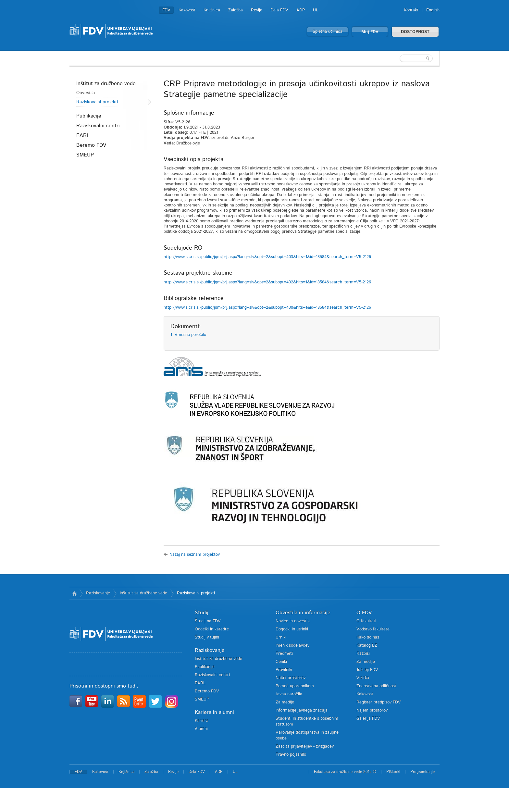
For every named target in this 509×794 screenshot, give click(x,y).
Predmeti (284, 653)
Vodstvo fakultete (373, 629)
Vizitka (362, 678)
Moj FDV (370, 32)
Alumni (201, 729)
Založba (235, 10)
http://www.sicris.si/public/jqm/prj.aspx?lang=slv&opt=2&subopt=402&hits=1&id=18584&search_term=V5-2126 (267, 282)
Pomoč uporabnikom (295, 686)
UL (315, 10)
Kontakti (411, 10)
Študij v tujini (207, 637)
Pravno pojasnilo (291, 754)
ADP (300, 10)
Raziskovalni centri (98, 125)
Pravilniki (284, 670)
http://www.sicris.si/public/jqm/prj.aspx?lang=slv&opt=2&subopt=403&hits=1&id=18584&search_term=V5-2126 (267, 257)
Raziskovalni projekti (97, 102)
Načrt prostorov (290, 678)
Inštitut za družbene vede (106, 83)
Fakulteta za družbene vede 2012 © (345, 772)
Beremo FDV (91, 145)
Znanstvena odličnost (376, 686)
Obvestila (85, 93)
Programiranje (422, 772)
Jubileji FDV (367, 670)
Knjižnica (212, 10)
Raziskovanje (98, 593)
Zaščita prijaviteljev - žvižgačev (305, 746)
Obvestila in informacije (303, 612)
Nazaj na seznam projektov (194, 554)
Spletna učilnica (327, 32)
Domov (74, 593)
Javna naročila (289, 694)
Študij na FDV (208, 621)
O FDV (364, 612)
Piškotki (393, 772)
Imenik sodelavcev (292, 645)
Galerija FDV (368, 718)
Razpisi (363, 653)
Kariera (201, 721)
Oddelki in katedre (212, 629)
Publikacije (88, 115)
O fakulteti (366, 621)
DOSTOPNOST (415, 32)
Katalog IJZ (366, 645)
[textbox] (397, 58)
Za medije (285, 702)
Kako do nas (367, 637)
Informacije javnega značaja (302, 710)
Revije (256, 10)
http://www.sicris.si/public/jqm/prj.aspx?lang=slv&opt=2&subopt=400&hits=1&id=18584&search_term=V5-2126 (267, 307)
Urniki (281, 637)
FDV (166, 10)
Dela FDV (279, 10)
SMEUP (85, 154)
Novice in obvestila (293, 621)
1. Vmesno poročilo (188, 335)
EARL (83, 135)
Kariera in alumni (214, 712)
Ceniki (281, 662)
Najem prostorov (372, 710)
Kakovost (187, 10)
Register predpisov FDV (378, 702)
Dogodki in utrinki (292, 629)
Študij (201, 612)
